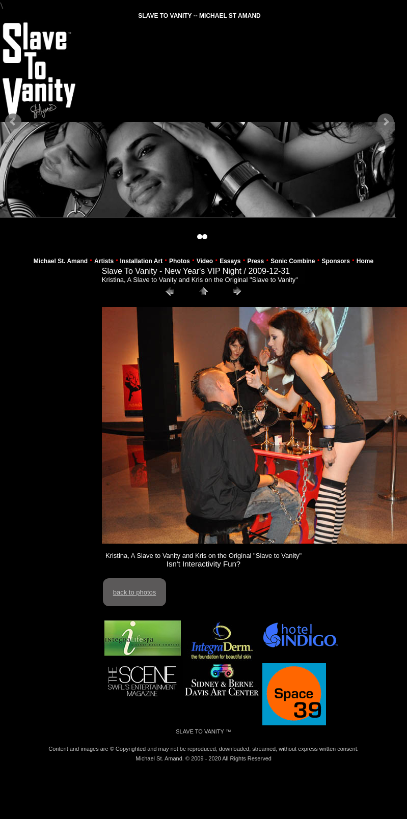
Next (385, 122)
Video (205, 261)
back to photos (134, 592)
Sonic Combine (292, 261)
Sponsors (336, 261)
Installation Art (141, 261)
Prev (13, 122)
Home (365, 261)
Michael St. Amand (61, 261)
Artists (104, 261)
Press (256, 261)
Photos (179, 261)
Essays (230, 261)
